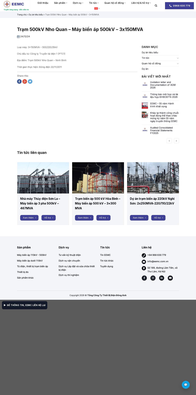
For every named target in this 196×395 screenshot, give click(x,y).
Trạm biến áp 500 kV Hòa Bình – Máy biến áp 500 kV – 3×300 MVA (97, 203)
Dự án (145, 68)
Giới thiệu (42, 2)
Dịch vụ (78, 2)
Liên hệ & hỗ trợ (141, 2)
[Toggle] (178, 58)
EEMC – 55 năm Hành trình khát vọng (162, 105)
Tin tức (94, 2)
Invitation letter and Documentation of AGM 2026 (163, 85)
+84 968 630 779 (156, 255)
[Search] (156, 5)
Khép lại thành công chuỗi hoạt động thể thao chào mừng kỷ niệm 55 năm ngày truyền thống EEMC (164, 117)
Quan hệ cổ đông (115, 2)
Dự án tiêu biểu (36, 14)
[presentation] (169, 140)
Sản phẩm (60, 2)
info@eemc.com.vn (157, 261)
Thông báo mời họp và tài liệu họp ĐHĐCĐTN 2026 (164, 95)
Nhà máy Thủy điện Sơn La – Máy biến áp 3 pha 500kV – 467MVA (40, 203)
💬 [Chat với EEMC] (186, 384)
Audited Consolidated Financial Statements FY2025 (161, 130)
